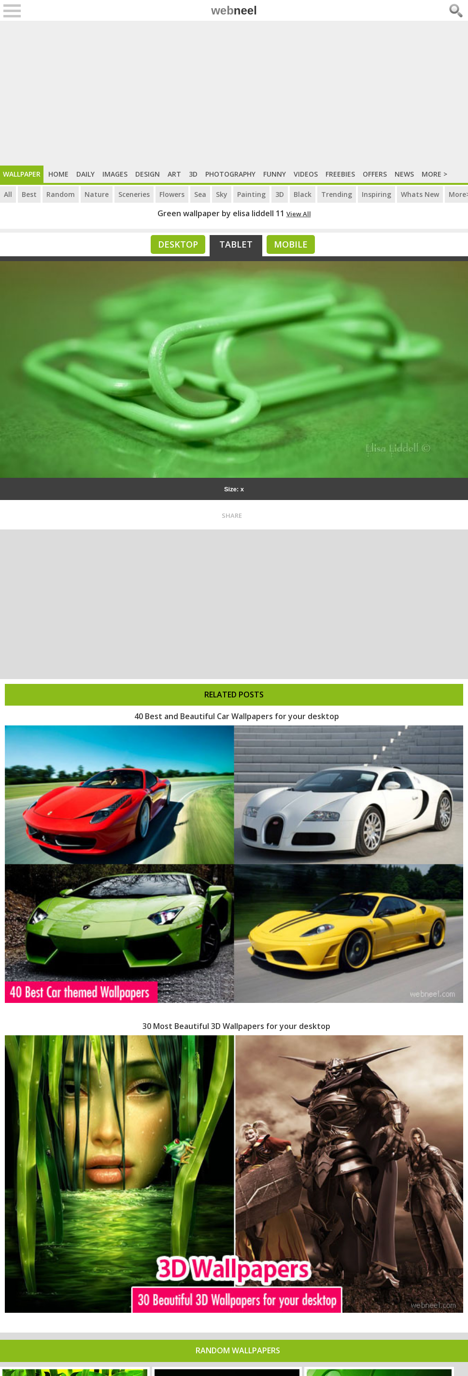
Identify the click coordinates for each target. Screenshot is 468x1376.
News (404, 174)
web (234, 10)
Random (60, 194)
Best (29, 194)
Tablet (236, 244)
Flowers (171, 194)
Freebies (340, 174)
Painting (251, 194)
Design (147, 174)
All (8, 194)
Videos (306, 174)
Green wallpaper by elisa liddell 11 (220, 213)
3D (193, 174)
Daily (85, 174)
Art (174, 174)
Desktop (178, 244)
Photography (230, 174)
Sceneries (134, 194)
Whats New (420, 194)
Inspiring (376, 194)
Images (115, 174)
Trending (336, 194)
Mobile (291, 244)
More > (434, 174)
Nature (97, 194)
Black (303, 194)
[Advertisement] (234, 93)
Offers (375, 174)
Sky (221, 194)
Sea (200, 194)
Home (58, 174)
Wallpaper (22, 174)
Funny (274, 174)
